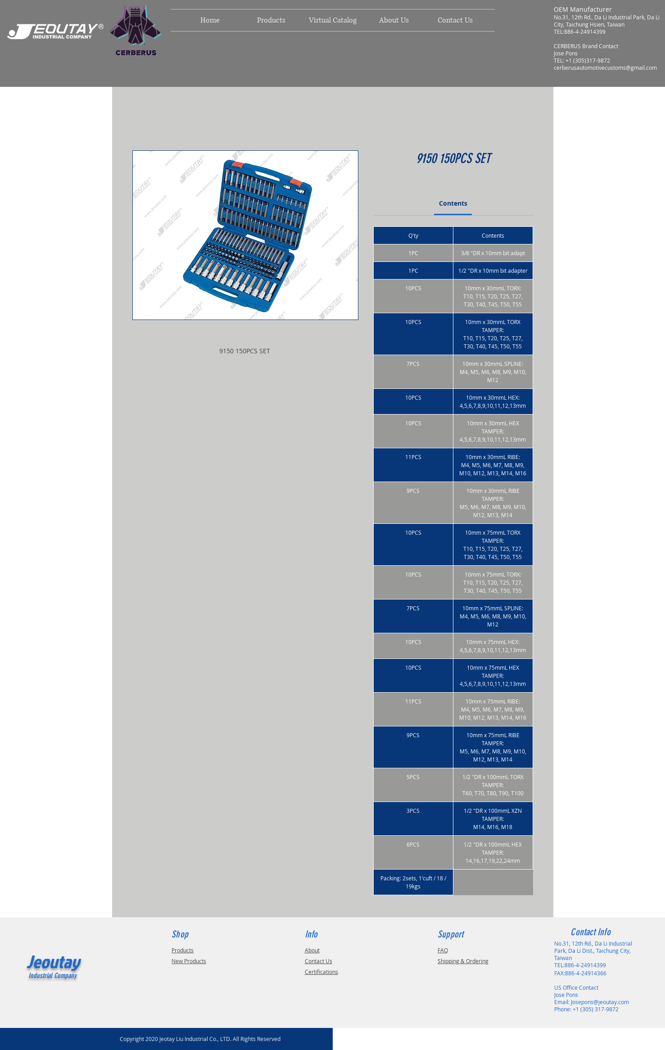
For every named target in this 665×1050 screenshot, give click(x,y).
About (312, 950)
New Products (189, 960)
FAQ (443, 950)
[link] (453, 203)
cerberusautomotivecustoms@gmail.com (605, 67)
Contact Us (318, 960)
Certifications (321, 971)
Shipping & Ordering (463, 960)
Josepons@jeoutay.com (600, 1001)
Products (183, 950)
